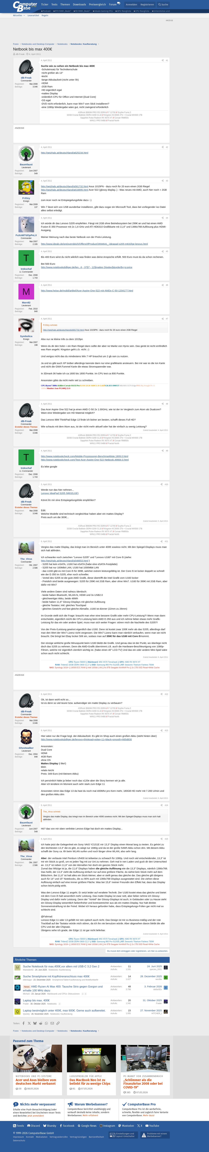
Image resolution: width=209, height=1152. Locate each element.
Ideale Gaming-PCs (104, 11)
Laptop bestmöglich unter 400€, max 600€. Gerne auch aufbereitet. (64, 1010)
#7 (167, 319)
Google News (88, 1126)
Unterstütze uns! (162, 11)
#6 (167, 285)
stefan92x (157, 989)
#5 (167, 251)
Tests (54, 4)
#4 (167, 218)
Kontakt (30, 1136)
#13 (166, 730)
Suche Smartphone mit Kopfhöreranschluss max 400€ (56, 976)
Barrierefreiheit (96, 1136)
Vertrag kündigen (78, 1136)
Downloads (79, 4)
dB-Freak (20, 54)
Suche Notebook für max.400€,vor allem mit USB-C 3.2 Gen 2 (61, 966)
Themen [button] (65, 4)
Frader (26, 1004)
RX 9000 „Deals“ (82, 11)
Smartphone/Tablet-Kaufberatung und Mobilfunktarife (75, 980)
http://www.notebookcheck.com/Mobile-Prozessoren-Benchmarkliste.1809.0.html (84, 456)
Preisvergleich (97, 4)
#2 (167, 147)
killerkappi (27, 980)
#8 (167, 404)
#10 (166, 484)
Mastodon (128, 1126)
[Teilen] (163, 60)
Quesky (26, 1014)
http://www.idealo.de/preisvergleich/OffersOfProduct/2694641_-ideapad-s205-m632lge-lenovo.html (94, 243)
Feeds (20, 1126)
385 (127, 1092)
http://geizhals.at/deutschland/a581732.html (64, 186)
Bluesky (51, 1126)
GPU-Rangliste (124, 11)
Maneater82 (28, 970)
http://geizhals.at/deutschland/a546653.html (64, 560)
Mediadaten (42, 1136)
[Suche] (163, 5)
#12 (166, 694)
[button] (24, 15)
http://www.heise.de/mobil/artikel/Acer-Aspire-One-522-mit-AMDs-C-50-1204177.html (87, 290)
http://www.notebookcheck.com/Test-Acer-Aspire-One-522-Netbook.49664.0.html (85, 459)
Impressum (18, 1136)
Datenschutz (19, 1140)
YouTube (154, 1126)
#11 (166, 541)
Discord (35, 1126)
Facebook (68, 1126)
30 (18, 1088)
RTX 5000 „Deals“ (63, 11)
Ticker (44, 4)
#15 (166, 839)
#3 (167, 181)
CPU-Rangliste (142, 11)
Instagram (109, 1126)
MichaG (26, 994)
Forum (113, 4)
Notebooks (51, 1004)
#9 (167, 451)
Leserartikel (33, 15)
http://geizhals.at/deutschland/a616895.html (64, 189)
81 (72, 1088)
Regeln (45, 15)
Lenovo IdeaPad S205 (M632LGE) (60, 493)
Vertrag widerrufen (59, 1136)
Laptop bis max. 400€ (36, 1000)
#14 (166, 805)
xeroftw (158, 979)
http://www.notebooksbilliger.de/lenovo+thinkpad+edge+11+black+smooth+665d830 (86, 739)
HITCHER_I (157, 1013)
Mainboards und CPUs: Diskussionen (63, 994)
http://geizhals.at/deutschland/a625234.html (64, 152)
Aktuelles (17, 15)
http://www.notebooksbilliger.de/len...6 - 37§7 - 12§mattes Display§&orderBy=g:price (86, 267)
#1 (167, 60)
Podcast (47, 11)
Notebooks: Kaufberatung (59, 970)
